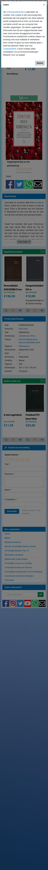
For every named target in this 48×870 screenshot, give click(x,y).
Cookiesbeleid (9, 49)
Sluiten (40, 63)
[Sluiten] (44, 4)
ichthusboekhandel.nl (16, 12)
